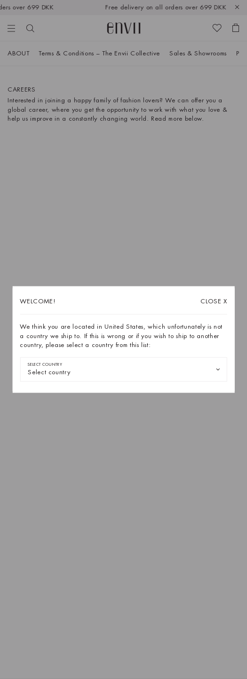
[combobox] (123, 369)
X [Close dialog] (213, 301)
